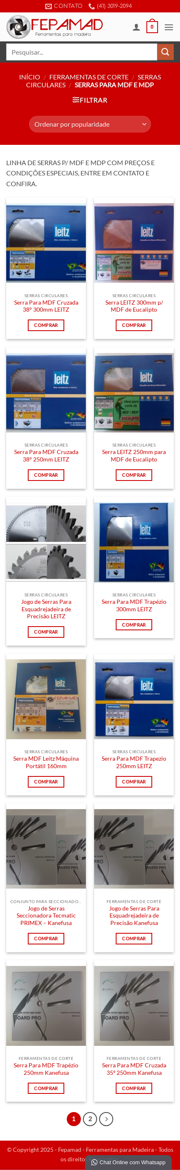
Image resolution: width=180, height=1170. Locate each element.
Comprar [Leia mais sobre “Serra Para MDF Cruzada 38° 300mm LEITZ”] (46, 325)
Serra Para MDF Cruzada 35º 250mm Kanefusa (134, 1069)
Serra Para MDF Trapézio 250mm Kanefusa (46, 1069)
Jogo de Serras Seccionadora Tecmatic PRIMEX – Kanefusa (46, 915)
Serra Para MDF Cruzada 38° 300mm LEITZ (46, 306)
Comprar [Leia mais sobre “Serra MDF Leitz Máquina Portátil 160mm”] (46, 781)
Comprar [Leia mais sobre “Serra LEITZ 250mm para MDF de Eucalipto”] (134, 475)
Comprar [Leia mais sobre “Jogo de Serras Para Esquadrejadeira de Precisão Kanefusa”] (134, 938)
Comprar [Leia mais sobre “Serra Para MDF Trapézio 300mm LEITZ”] (134, 624)
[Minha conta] (136, 27)
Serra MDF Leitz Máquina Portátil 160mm (46, 762)
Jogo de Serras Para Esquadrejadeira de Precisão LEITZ (46, 609)
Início (29, 77)
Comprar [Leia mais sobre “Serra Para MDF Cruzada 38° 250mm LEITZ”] (46, 475)
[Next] (106, 1119)
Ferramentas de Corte (89, 77)
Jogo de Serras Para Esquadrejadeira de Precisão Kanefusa (134, 915)
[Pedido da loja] (90, 124)
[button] (152, 27)
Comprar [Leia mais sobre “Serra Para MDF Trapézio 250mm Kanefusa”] (46, 1088)
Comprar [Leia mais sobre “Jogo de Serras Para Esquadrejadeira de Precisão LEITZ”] (46, 631)
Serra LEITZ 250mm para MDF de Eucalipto (134, 456)
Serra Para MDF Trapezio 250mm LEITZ (134, 762)
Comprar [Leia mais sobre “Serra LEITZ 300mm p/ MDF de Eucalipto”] (134, 325)
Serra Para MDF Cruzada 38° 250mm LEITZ (46, 456)
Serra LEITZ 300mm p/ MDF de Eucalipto (134, 306)
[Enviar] (165, 52)
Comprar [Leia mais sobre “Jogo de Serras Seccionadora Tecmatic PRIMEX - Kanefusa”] (46, 938)
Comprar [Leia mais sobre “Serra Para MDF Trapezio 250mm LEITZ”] (134, 781)
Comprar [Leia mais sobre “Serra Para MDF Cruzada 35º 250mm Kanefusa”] (134, 1088)
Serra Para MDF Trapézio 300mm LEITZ (134, 605)
